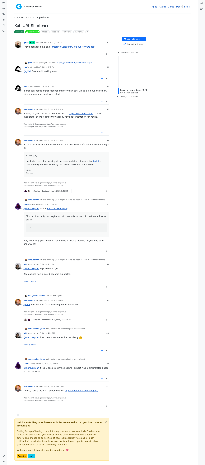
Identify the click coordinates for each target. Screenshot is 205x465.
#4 (108, 86)
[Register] (201, 9)
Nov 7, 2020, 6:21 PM (45, 86)
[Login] (201, 3)
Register (22, 456)
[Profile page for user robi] (18, 266)
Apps (154, 6)
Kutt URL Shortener (57, 208)
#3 (108, 67)
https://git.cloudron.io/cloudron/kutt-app (73, 46)
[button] (3, 456)
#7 (108, 204)
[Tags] (3, 14)
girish (26, 42)
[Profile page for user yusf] (18, 69)
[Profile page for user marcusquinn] (18, 111)
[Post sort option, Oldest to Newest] (134, 44)
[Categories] (3, 3)
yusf (25, 67)
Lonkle (27, 204)
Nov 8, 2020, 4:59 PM (45, 333)
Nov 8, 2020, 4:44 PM (53, 300)
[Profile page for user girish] (18, 44)
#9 (108, 300)
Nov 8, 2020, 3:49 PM (47, 204)
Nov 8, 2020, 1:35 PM (53, 140)
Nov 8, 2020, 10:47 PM (54, 386)
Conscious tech (30, 281)
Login (31, 456)
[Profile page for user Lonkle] (18, 206)
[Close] (106, 422)
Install (187, 6)
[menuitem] (201, 3)
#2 (108, 42)
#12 (107, 386)
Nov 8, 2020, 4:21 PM (45, 264)
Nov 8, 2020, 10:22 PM (48, 364)
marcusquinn (29, 109)
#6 (108, 140)
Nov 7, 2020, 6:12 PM (45, 67)
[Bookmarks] (3, 25)
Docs (179, 6)
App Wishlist (32, 32)
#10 (107, 333)
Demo (171, 6)
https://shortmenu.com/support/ (81, 390)
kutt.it (96, 161)
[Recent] (3, 9)
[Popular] (3, 20)
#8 (108, 264)
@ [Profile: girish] (27, 71)
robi (25, 264)
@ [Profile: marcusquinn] (31, 208)
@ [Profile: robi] (27, 304)
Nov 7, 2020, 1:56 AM (53, 42)
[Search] (3, 31)
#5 (108, 109)
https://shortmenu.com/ (81, 113)
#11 (108, 364)
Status (162, 6)
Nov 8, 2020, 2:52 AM (53, 109)
